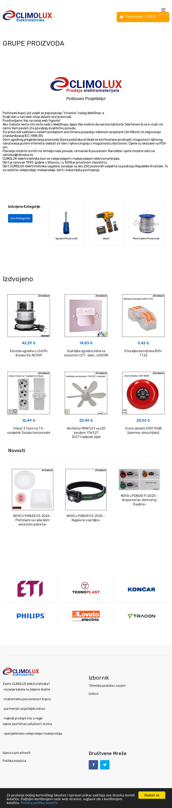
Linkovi (94, 694)
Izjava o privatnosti (16, 753)
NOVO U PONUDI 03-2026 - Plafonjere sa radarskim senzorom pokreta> (32, 520)
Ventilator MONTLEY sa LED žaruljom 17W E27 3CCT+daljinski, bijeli (86, 433)
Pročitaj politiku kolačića (39, 803)
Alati (106, 238)
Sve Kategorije (20, 218)
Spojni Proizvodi (66, 238)
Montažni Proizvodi (146, 238)
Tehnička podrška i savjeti (107, 686)
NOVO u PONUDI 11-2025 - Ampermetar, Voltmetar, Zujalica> (139, 500)
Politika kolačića (14, 761)
